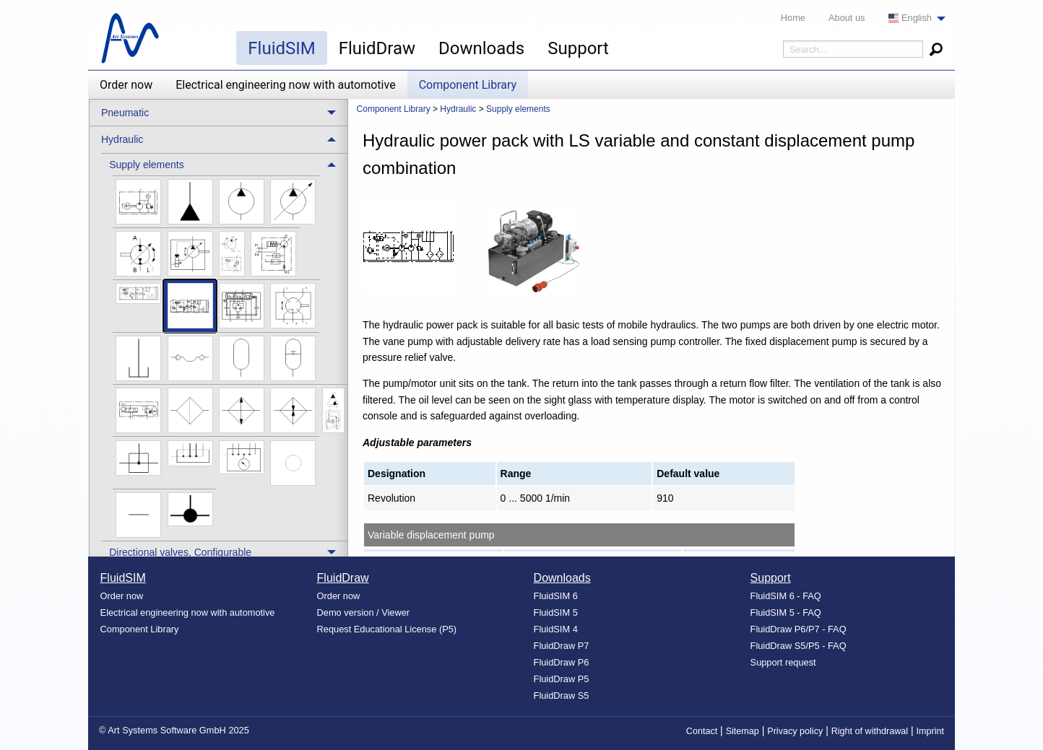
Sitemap (742, 731)
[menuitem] (913, 18)
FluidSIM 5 (556, 612)
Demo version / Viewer (363, 612)
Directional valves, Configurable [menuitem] (180, 552)
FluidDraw (377, 48)
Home (793, 17)
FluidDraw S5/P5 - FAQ (798, 645)
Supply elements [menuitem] (146, 164)
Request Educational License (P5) (387, 629)
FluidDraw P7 (561, 645)
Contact (701, 731)
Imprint (931, 731)
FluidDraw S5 (561, 695)
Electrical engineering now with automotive (285, 85)
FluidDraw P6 (561, 662)
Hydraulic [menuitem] (122, 139)
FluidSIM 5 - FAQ (785, 612)
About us (846, 17)
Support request (783, 662)
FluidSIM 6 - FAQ (785, 595)
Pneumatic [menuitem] (125, 112)
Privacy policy (795, 731)
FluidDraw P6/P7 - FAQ (798, 629)
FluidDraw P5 (561, 678)
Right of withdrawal (869, 731)
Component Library (467, 85)
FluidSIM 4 (556, 629)
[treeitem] (224, 347)
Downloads (481, 48)
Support (578, 48)
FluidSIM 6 (556, 595)
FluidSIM (281, 48)
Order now (126, 85)
